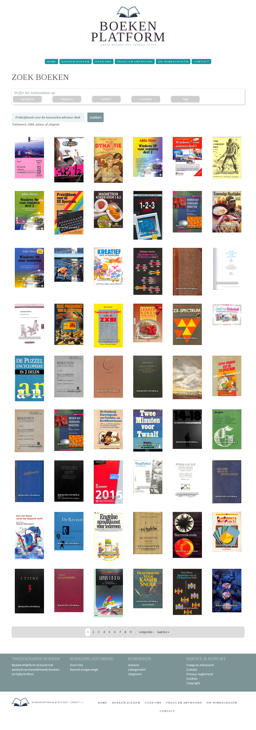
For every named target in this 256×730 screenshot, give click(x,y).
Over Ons (103, 61)
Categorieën (137, 669)
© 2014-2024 (61, 702)
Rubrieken (139, 658)
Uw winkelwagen (173, 61)
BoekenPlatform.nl (92, 658)
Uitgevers (135, 674)
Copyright (193, 683)
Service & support (206, 658)
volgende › (146, 632)
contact (75, 702)
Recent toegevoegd (84, 669)
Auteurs (133, 665)
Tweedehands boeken (36, 658)
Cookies (192, 678)
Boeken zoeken (75, 61)
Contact (201, 61)
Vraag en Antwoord (135, 61)
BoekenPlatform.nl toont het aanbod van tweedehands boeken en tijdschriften (35, 669)
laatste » (163, 632)
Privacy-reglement (199, 674)
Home (51, 61)
